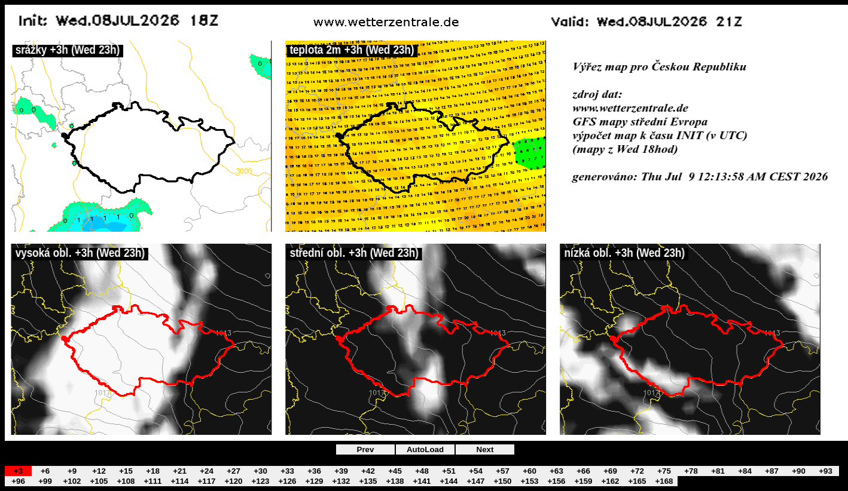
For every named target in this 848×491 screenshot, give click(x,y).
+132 (341, 481)
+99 (45, 481)
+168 (664, 481)
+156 (556, 481)
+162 (610, 481)
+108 (126, 481)
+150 (502, 481)
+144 (448, 481)
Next (485, 449)
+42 (368, 471)
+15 (126, 471)
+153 (529, 481)
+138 (395, 481)
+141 (422, 481)
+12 (99, 471)
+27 (233, 471)
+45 (395, 471)
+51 (449, 471)
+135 (368, 481)
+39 (341, 471)
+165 (637, 481)
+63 (556, 471)
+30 (260, 471)
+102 (72, 481)
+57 (503, 471)
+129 (314, 481)
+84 (745, 471)
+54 (476, 471)
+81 (718, 471)
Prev (365, 449)
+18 (153, 471)
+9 (72, 471)
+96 (18, 481)
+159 (583, 481)
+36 (314, 471)
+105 (99, 481)
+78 (691, 471)
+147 (475, 481)
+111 (152, 481)
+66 (583, 471)
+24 (206, 471)
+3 (18, 471)
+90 (799, 471)
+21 (180, 471)
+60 (529, 471)
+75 (664, 471)
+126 (287, 481)
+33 (287, 471)
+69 (610, 471)
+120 (233, 481)
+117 (206, 481)
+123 (260, 481)
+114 (179, 481)
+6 (45, 471)
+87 (772, 471)
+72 (637, 471)
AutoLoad (425, 449)
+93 (825, 471)
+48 (422, 471)
